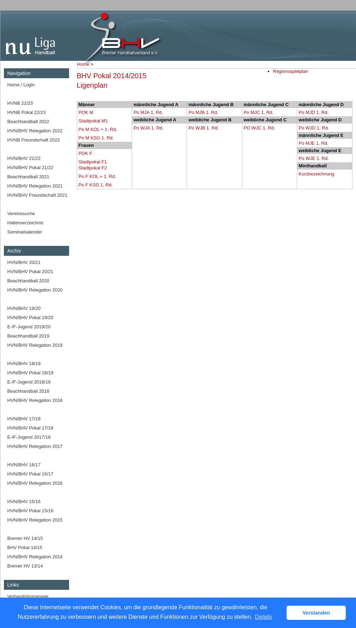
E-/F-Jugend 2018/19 (29, 382)
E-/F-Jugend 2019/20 (29, 326)
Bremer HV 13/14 (25, 566)
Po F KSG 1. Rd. (96, 185)
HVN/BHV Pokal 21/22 (30, 167)
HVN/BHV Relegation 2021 (35, 186)
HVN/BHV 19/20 (24, 308)
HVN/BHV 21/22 (24, 158)
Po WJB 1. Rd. (203, 128)
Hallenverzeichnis (25, 222)
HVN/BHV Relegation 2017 (35, 446)
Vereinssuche (21, 213)
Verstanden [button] (316, 613)
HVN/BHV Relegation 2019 (35, 345)
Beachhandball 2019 (28, 336)
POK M (86, 112)
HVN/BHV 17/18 (24, 418)
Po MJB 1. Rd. (203, 112)
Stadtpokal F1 (93, 162)
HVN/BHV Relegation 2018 (35, 400)
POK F (85, 153)
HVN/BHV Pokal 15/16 (30, 510)
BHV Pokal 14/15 (25, 547)
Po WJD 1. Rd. (314, 128)
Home (83, 64)
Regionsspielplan (290, 71)
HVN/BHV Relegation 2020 (35, 290)
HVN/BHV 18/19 (24, 363)
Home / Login (21, 84)
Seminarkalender (24, 232)
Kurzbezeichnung (316, 174)
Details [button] (263, 617)
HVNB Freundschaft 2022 (33, 140)
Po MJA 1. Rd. (148, 112)
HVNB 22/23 (20, 103)
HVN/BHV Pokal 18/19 (30, 372)
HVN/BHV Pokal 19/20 (30, 317)
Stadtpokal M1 (93, 120)
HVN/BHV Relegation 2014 (35, 556)
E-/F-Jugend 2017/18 (29, 437)
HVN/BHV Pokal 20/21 (30, 271)
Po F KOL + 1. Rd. (97, 176)
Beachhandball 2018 (28, 391)
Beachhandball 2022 (28, 121)
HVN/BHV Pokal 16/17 (30, 474)
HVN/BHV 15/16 (24, 501)
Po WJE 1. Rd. (314, 158)
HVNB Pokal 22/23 (26, 112)
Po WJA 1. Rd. (149, 128)
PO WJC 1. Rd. (259, 128)
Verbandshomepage (28, 596)
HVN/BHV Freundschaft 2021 (37, 195)
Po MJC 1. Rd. (259, 112)
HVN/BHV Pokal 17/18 (30, 428)
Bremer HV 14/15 (25, 538)
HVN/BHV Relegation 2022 (35, 130)
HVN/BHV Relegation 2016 (35, 483)
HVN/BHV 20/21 (24, 262)
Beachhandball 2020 (28, 280)
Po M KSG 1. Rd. (96, 137)
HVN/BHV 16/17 (24, 464)
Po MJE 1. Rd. (313, 143)
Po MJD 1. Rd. (314, 112)
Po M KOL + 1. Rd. (98, 129)
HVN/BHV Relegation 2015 (35, 520)
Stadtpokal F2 (93, 168)
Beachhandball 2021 (28, 176)
